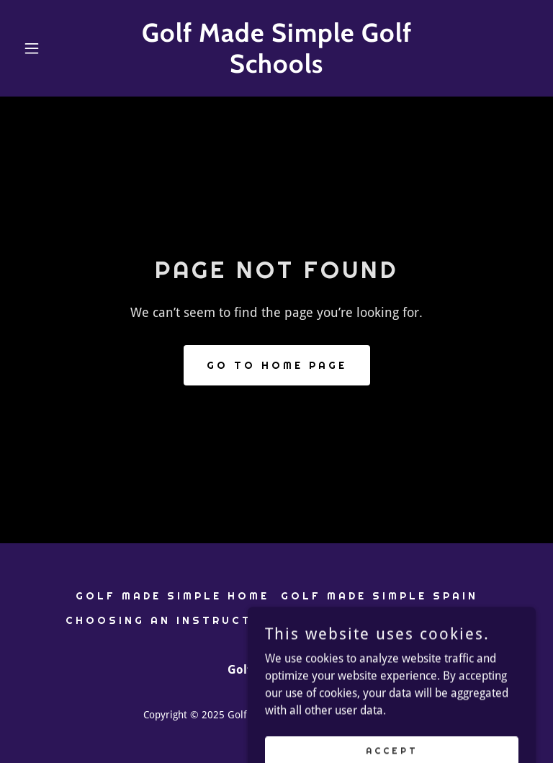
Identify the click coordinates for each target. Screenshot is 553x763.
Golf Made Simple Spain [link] (379, 595)
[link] (276, 69)
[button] (56, 48)
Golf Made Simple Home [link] (172, 595)
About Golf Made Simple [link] (386, 620)
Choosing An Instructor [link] (169, 620)
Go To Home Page (277, 365)
